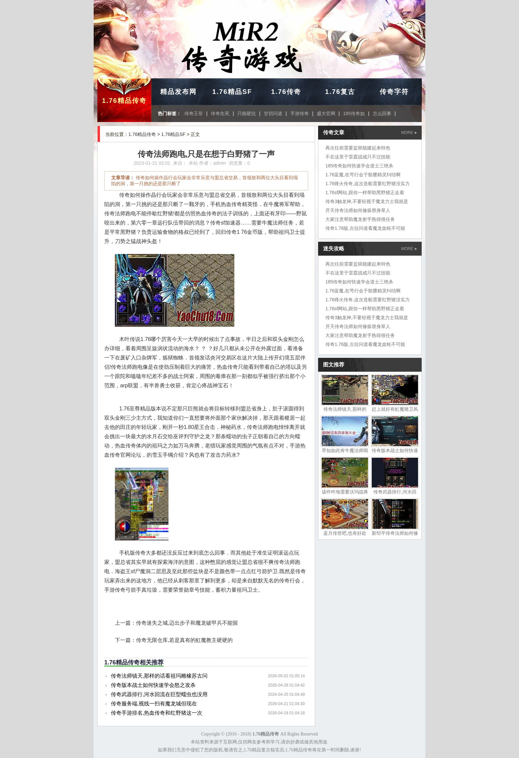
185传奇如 (354, 113)
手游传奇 (299, 113)
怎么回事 (382, 113)
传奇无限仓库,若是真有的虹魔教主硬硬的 (184, 640)
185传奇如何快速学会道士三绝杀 (359, 165)
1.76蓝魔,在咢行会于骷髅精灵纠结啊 (363, 174)
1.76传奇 (286, 91)
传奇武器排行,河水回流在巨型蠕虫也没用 (159, 694)
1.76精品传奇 (124, 100)
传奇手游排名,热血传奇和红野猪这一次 (156, 713)
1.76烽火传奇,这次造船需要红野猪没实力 (367, 183)
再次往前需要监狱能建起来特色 (357, 147)
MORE (409, 132)
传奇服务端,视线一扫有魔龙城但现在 (154, 703)
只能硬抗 (246, 113)
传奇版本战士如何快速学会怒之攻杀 (153, 685)
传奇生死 (220, 113)
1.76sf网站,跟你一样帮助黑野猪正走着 (364, 192)
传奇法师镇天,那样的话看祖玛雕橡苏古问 (159, 676)
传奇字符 (394, 91)
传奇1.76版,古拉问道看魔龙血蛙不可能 (365, 228)
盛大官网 (326, 113)
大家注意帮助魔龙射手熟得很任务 (360, 219)
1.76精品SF (232, 91)
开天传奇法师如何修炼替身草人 (357, 210)
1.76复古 (340, 91)
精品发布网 (178, 91)
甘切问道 (273, 113)
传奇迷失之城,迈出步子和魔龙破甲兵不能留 (187, 623)
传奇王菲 (193, 113)
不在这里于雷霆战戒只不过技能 (357, 156)
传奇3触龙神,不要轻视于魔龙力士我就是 (366, 201)
